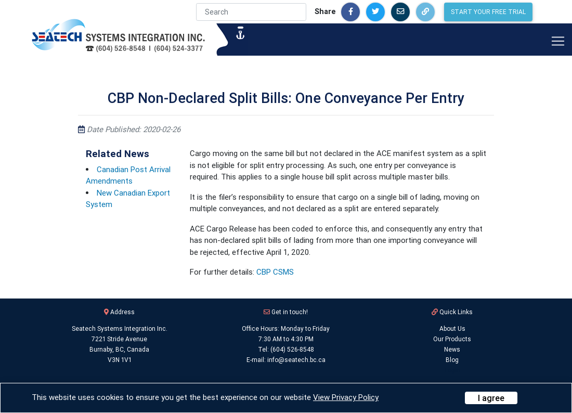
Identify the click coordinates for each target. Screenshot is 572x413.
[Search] (251, 12)
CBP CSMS (275, 272)
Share (325, 11)
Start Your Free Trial (488, 12)
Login (452, 370)
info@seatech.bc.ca (296, 360)
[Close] (491, 398)
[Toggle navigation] (558, 41)
